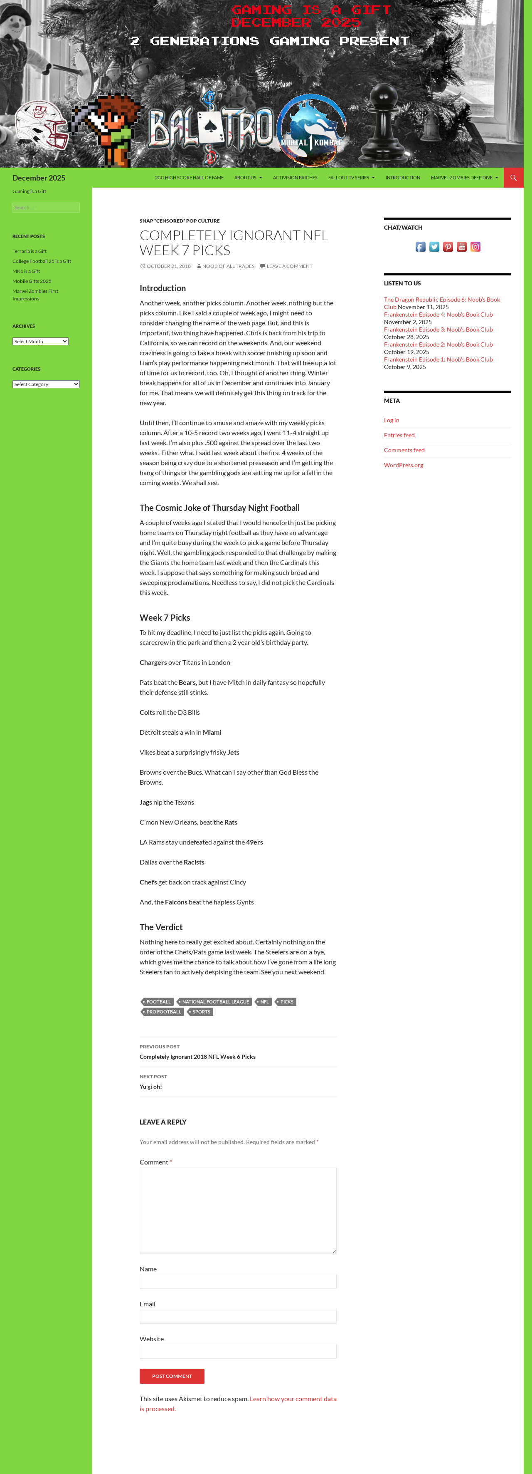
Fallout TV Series (348, 177)
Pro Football (164, 1011)
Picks (287, 1001)
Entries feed (399, 434)
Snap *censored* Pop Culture (180, 221)
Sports (201, 1011)
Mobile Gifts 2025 (32, 281)
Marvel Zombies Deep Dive (462, 177)
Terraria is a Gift (29, 251)
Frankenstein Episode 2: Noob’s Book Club (438, 344)
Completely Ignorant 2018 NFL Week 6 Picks (238, 1051)
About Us (245, 177)
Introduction (403, 177)
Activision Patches (295, 177)
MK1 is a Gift (26, 271)
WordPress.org (403, 464)
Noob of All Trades (228, 266)
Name (148, 1269)
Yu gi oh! (238, 1081)
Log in (391, 420)
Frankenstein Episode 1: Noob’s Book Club (438, 359)
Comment (156, 1162)
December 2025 (38, 177)
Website (152, 1339)
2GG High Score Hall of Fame (189, 177)
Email (147, 1304)
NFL (265, 1001)
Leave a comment (290, 266)
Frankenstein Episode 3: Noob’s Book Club (438, 329)
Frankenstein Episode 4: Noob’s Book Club (438, 314)
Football (159, 1001)
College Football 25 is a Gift (41, 261)
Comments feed (404, 449)
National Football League (215, 1001)
